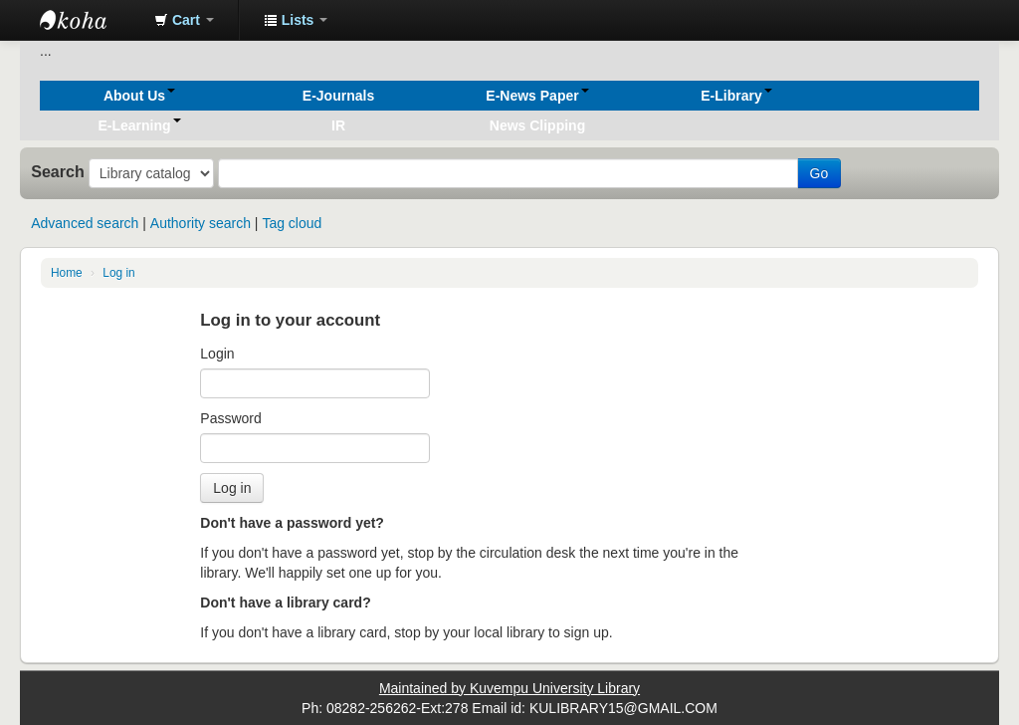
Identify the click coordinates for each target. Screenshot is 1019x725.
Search (58, 171)
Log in (118, 273)
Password (230, 418)
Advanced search (84, 223)
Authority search (200, 223)
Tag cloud (291, 223)
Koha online (89, 20)
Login (217, 354)
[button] (184, 20)
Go (819, 173)
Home (67, 273)
